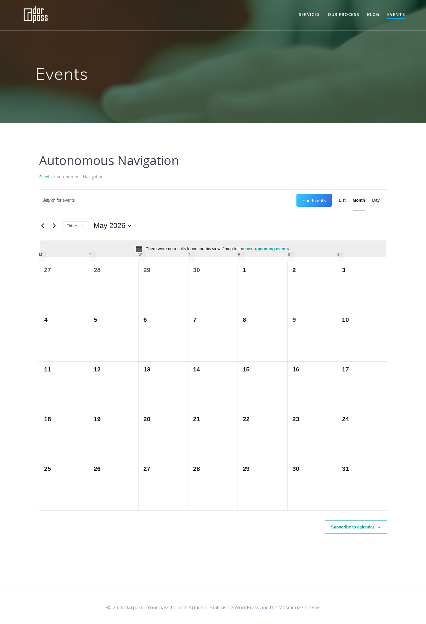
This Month (75, 226)
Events (396, 14)
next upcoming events (267, 248)
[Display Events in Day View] (376, 200)
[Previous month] (42, 225)
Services (309, 14)
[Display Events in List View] (342, 200)
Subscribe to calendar (352, 527)
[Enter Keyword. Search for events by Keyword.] (167, 200)
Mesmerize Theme (299, 607)
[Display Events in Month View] (359, 200)
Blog (373, 14)
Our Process (343, 14)
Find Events (314, 200)
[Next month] (54, 225)
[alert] (213, 248)
